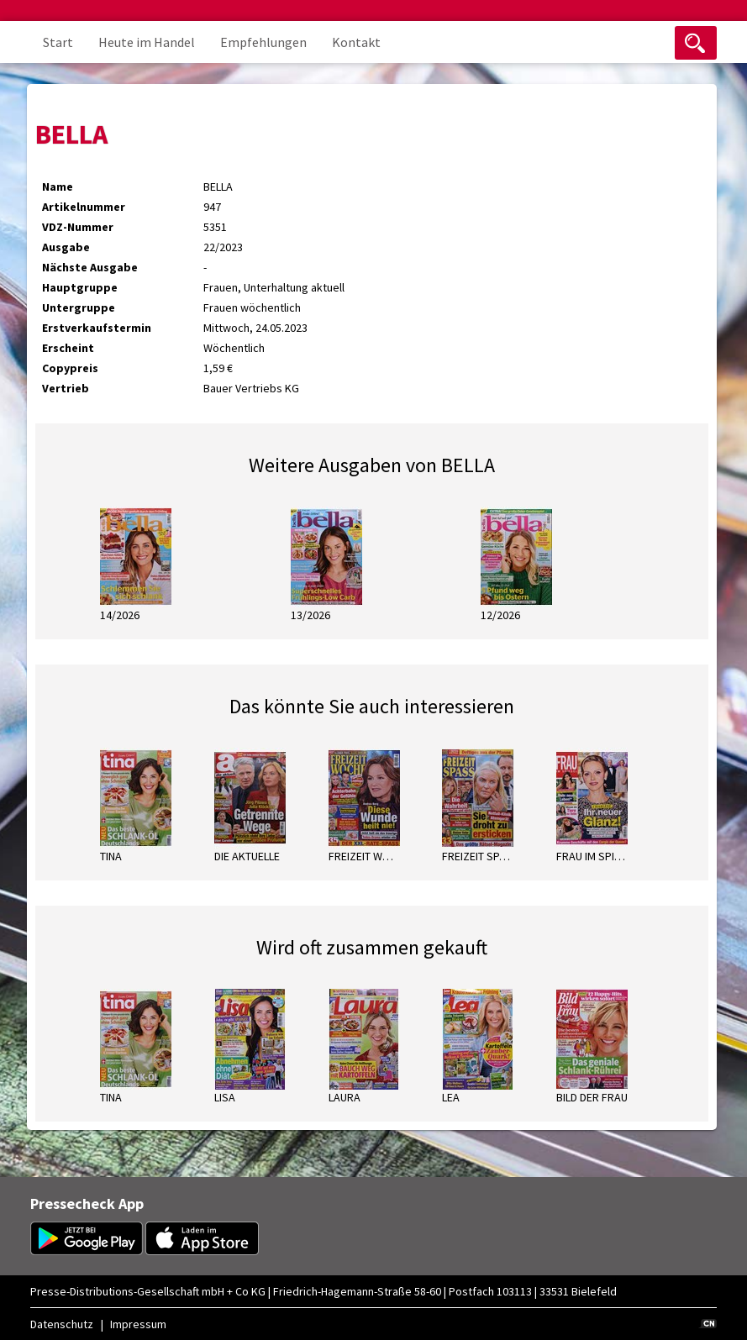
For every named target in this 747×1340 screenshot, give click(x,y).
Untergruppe (78, 307)
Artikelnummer (83, 206)
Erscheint (68, 347)
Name (57, 186)
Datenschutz (61, 1324)
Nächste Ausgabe (90, 267)
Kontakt (356, 42)
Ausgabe (66, 247)
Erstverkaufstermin (96, 327)
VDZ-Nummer (77, 226)
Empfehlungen (263, 42)
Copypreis (70, 368)
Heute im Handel (146, 42)
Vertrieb (65, 388)
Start (58, 42)
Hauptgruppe (80, 287)
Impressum (138, 1324)
